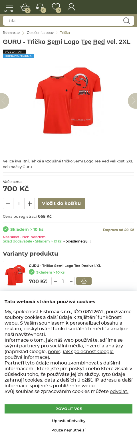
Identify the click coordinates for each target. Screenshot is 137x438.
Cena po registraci (20, 217)
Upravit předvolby (68, 421)
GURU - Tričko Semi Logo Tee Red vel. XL (65, 266)
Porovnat (42, 10)
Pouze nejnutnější (68, 430)
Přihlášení (71, 7)
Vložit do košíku (84, 281)
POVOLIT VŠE (68, 409)
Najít (126, 21)
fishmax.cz (125, 7)
